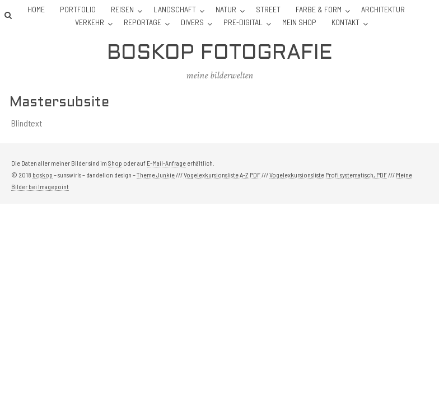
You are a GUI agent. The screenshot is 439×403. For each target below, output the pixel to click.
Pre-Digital (243, 22)
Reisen (122, 9)
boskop (42, 175)
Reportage (142, 22)
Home (36, 9)
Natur (226, 9)
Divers (192, 22)
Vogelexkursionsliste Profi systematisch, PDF (328, 175)
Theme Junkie (156, 175)
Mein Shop (299, 22)
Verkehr (89, 22)
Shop (115, 163)
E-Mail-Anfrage (166, 163)
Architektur (383, 9)
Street (268, 9)
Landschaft (174, 9)
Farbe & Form (319, 9)
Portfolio (78, 9)
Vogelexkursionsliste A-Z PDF (222, 175)
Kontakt (345, 22)
